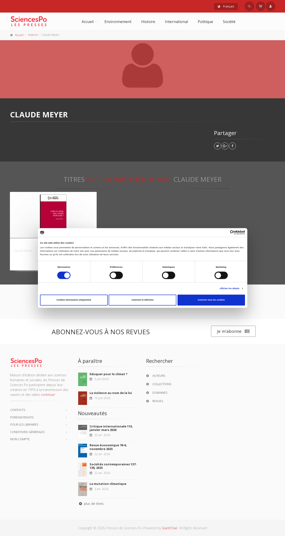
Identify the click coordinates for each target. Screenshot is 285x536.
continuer (48, 394)
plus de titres (91, 503)
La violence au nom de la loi (111, 393)
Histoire (148, 21)
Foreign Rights (22, 417)
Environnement (117, 21)
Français (226, 6)
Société (229, 21)
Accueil (88, 21)
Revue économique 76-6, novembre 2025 (108, 447)
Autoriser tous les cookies (211, 300)
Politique (205, 21)
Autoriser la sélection (142, 300)
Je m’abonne (233, 331)
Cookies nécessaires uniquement (74, 300)
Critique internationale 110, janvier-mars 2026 (111, 428)
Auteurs (33, 35)
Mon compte (20, 439)
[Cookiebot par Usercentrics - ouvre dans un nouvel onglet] (224, 232)
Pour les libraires (24, 424)
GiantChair (170, 528)
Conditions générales (27, 432)
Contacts (17, 410)
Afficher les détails (229, 288)
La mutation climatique (108, 484)
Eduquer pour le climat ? (108, 374)
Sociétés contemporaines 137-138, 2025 (113, 466)
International (176, 21)
